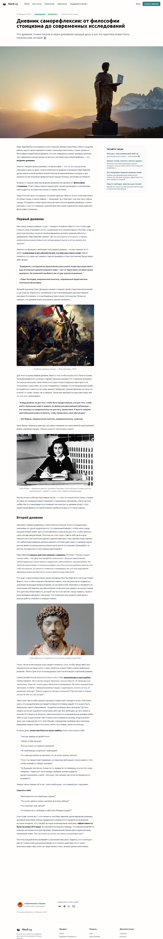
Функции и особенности (67, 937)
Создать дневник (150, 4)
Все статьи (37, 4)
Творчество (63, 4)
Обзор (27, 4)
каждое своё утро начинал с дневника (47, 556)
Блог (91, 934)
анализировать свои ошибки (77, 678)
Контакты (123, 937)
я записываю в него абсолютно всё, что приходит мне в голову (52, 254)
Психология (50, 4)
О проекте (123, 934)
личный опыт (52, 15)
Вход (137, 4)
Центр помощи (94, 937)
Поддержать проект (79, 4)
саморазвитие (40, 15)
